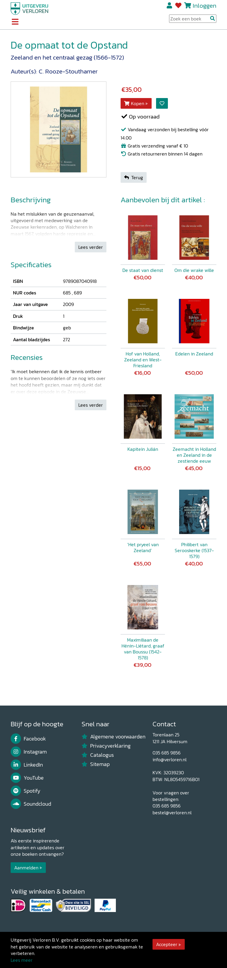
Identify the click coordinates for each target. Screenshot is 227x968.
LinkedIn (27, 765)
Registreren (170, 5)
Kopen (134, 103)
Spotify (25, 791)
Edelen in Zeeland (194, 353)
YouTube (27, 778)
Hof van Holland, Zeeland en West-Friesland (143, 359)
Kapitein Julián (142, 449)
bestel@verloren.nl (172, 812)
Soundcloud (31, 804)
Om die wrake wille (194, 270)
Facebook (28, 739)
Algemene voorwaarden (113, 737)
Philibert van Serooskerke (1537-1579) (194, 550)
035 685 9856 (167, 752)
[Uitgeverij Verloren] (29, 8)
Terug (133, 177)
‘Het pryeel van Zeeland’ (143, 547)
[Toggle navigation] (15, 22)
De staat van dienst (142, 270)
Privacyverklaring (106, 746)
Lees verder (90, 247)
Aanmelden (26, 867)
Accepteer (166, 944)
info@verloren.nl (170, 759)
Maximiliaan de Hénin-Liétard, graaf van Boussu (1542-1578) (142, 648)
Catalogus (98, 755)
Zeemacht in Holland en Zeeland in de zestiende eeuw (194, 454)
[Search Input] (192, 19)
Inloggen (204, 5)
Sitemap (96, 764)
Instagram (29, 752)
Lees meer (22, 960)
